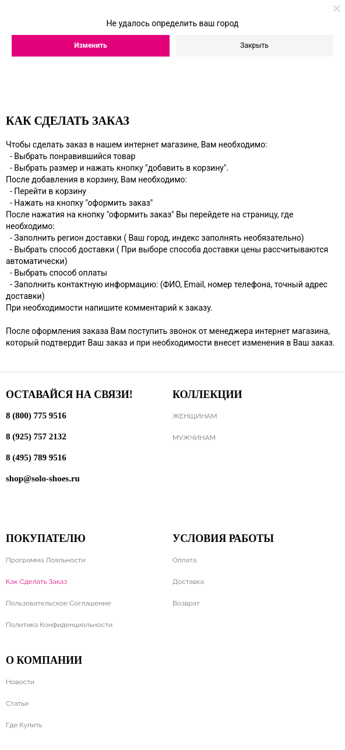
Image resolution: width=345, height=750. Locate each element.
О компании (44, 660)
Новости (20, 682)
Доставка (188, 582)
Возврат (186, 603)
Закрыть (254, 45)
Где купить (24, 725)
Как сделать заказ (36, 582)
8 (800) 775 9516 (36, 415)
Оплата (184, 560)
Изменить (90, 45)
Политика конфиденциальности (59, 625)
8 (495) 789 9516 (36, 457)
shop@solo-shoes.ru (43, 478)
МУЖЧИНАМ (194, 438)
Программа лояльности (46, 560)
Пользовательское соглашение (58, 603)
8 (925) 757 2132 (36, 436)
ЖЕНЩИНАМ (194, 416)
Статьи (17, 703)
